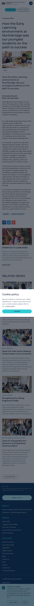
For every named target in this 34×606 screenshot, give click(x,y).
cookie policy (10, 306)
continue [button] (17, 311)
